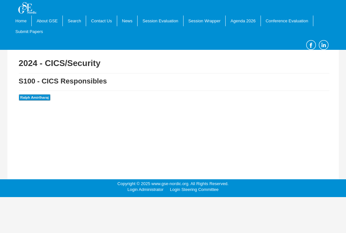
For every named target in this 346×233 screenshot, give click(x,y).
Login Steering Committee (194, 189)
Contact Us (101, 20)
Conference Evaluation (287, 20)
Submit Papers (29, 31)
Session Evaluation (160, 20)
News (127, 20)
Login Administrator (145, 189)
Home (21, 20)
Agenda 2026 (242, 20)
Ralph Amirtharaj (34, 97)
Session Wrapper (204, 20)
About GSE (47, 20)
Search (74, 20)
